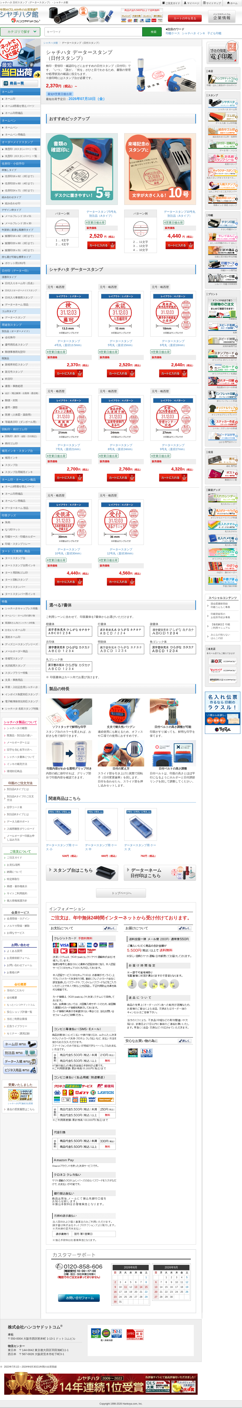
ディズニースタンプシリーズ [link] (21, 644)
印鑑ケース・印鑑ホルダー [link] (20, 536)
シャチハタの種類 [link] (17, 728)
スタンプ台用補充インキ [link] (19, 471)
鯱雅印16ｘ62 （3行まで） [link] (20, 235)
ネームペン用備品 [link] (15, 134)
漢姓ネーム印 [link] (12, 636)
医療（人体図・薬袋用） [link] (19, 414)
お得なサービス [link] (16, 932)
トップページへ (121, 892)
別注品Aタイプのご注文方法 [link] (20, 798)
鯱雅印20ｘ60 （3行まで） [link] (20, 243)
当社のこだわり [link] (16, 990)
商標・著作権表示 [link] (17, 886)
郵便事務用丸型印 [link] (15, 351)
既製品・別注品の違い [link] (19, 735)
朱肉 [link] (7, 522)
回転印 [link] (21, 436)
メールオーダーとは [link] (18, 742)
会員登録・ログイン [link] (18, 918)
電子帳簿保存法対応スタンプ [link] (21, 701)
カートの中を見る (185, 18)
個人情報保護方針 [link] (17, 900)
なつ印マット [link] (12, 529)
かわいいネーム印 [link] (15, 629)
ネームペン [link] (11, 127)
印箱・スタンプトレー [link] (17, 543)
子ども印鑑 (214, 33)
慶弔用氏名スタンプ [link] (16, 344)
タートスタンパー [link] (15, 586)
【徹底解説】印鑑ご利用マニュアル (220, 626)
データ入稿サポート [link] (18, 821)
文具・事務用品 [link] (14, 679)
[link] (82, 194)
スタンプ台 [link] (11, 464)
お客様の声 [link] (13, 972)
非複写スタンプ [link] (14, 658)
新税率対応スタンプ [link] (16, 364)
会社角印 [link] (10, 337)
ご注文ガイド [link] (14, 857)
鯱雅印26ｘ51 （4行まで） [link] (20, 250)
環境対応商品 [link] (14, 771)
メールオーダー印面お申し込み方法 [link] (21, 837)
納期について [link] (14, 871)
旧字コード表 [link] (14, 807)
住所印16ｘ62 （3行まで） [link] (20, 176)
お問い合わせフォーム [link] (19, 965)
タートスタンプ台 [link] (15, 558)
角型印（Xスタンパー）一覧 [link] (21, 149)
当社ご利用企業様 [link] (17, 1018)
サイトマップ (213, 3)
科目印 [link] (9, 378)
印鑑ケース (173, 33)
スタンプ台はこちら (73, 869)
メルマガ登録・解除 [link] (18, 925)
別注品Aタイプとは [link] (18, 789)
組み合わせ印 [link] (12, 203)
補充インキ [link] (11, 457)
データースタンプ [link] (15, 317)
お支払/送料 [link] (13, 864)
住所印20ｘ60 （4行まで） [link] (20, 183)
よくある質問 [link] (14, 950)
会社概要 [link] (12, 997)
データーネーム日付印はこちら (146, 872)
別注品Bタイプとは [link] (18, 814)
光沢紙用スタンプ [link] (15, 665)
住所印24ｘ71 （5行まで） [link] (20, 190)
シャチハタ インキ (193, 33)
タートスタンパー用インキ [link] (20, 593)
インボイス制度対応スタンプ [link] (21, 694)
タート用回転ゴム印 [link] (16, 572)
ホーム (234, 3)
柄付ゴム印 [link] (11, 443)
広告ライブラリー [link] (17, 1026)
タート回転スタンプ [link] (16, 579)
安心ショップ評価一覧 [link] (19, 1011)
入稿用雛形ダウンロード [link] (21, 828)
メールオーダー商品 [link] (16, 651)
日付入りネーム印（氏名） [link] (20, 283)
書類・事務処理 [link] (14, 386)
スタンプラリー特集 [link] (16, 672)
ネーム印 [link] (10, 98)
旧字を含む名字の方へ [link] (19, 749)
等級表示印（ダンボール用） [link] (21, 421)
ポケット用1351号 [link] (15, 263)
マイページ (193, 3)
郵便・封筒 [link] (11, 400)
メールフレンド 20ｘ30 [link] (18, 223)
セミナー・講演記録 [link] (18, 1033)
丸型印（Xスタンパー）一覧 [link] (21, 156)
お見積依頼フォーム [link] (18, 957)
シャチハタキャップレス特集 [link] (21, 608)
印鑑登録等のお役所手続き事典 (220, 616)
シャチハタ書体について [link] (21, 756)
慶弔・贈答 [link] (11, 407)
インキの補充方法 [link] (17, 763)
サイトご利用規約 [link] (17, 893)
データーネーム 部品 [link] (16, 304)
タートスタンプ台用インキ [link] (20, 565)
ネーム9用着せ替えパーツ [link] (19, 105)
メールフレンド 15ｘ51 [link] (18, 216)
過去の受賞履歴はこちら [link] (21, 1109)
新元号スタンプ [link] (14, 371)
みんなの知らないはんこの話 (220, 636)
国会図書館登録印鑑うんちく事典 (220, 605)
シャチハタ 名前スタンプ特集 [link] (22, 708)
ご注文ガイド (173, 3)
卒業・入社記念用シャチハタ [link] (21, 687)
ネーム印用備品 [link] (14, 112)
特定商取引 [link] (13, 879)
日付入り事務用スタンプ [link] (19, 297)
